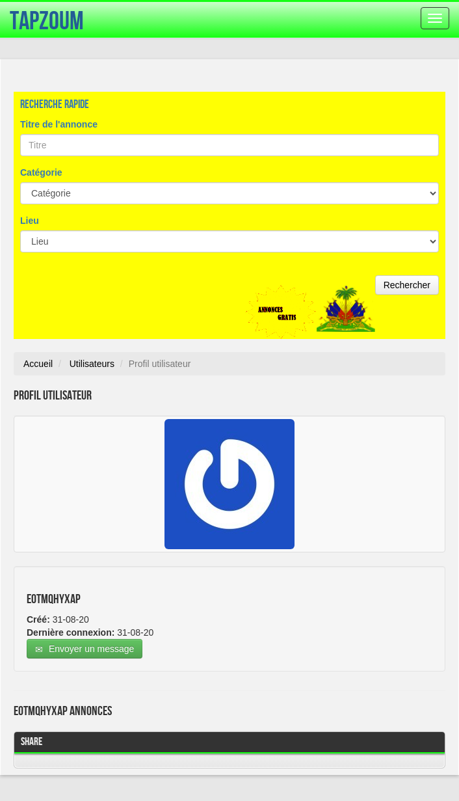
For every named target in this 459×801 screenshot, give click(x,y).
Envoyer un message (84, 649)
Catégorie (41, 172)
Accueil (38, 364)
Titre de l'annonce (59, 124)
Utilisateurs (92, 364)
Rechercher (407, 285)
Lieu (29, 220)
